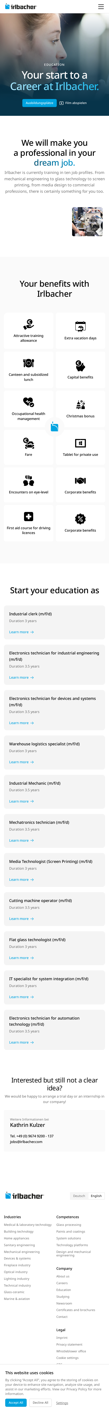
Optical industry (16, 1272)
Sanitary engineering (19, 1245)
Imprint (61, 1338)
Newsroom (64, 1303)
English (96, 1196)
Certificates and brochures (75, 1310)
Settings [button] (62, 1403)
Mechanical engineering (22, 1252)
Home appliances (16, 1238)
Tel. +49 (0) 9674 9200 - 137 (32, 1136)
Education (63, 1290)
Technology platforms (72, 1245)
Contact (61, 1317)
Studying (62, 1296)
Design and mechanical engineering (73, 1254)
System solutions (68, 1238)
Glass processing (68, 1225)
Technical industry (17, 1285)
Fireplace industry (17, 1265)
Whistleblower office (71, 1351)
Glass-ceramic (14, 1292)
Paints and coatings (70, 1231)
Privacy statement (69, 1344)
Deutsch (79, 1196)
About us (62, 1276)
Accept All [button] (16, 1402)
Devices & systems (17, 1258)
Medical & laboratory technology (28, 1225)
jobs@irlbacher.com (26, 1141)
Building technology (18, 1231)
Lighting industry (16, 1279)
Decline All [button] (40, 1402)
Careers (62, 1283)
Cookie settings (67, 1358)
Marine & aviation (17, 1299)
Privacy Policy (76, 1389)
